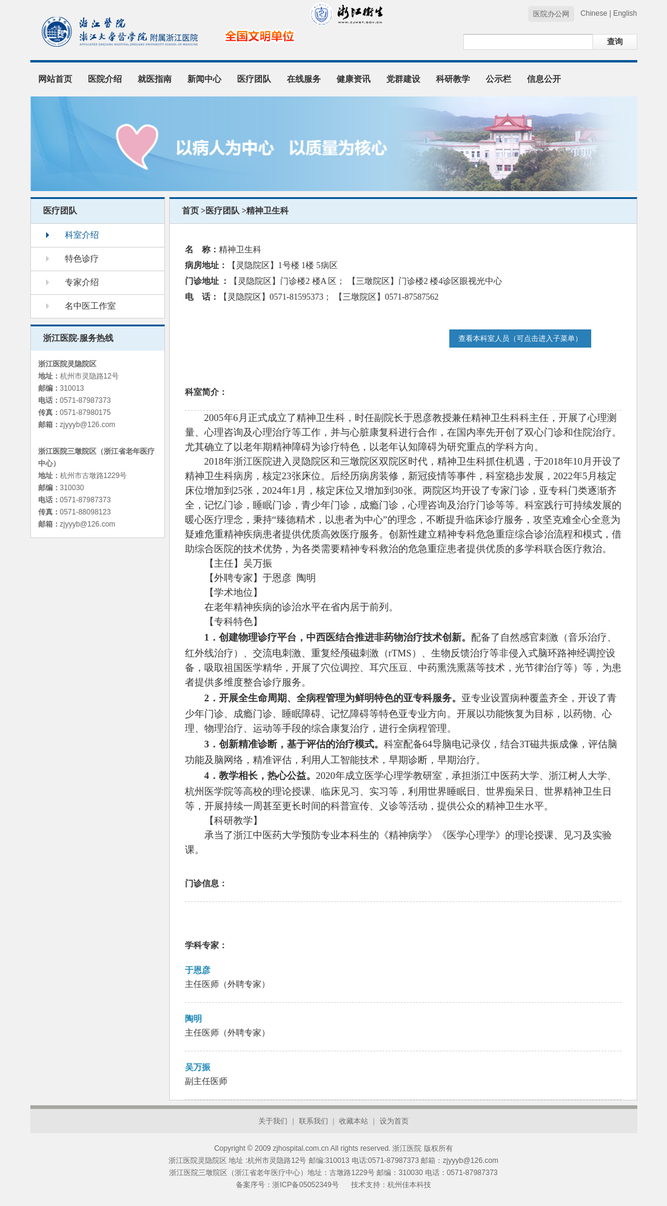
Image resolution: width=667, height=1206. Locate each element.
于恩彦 (197, 970)
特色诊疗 (82, 258)
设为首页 (394, 1121)
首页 (190, 210)
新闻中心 (204, 79)
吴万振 (197, 1067)
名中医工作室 (90, 306)
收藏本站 (353, 1121)
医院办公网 (551, 14)
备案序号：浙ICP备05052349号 (287, 1185)
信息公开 (544, 79)
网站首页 (55, 79)
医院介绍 (105, 79)
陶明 (193, 1018)
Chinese (593, 13)
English (625, 13)
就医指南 (155, 79)
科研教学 (453, 79)
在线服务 (304, 79)
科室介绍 (82, 235)
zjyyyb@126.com (88, 424)
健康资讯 (353, 79)
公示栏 (498, 79)
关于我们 (272, 1121)
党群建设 (403, 79)
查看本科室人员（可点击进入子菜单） (520, 338)
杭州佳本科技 (409, 1185)
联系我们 (313, 1121)
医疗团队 (254, 79)
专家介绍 (82, 282)
